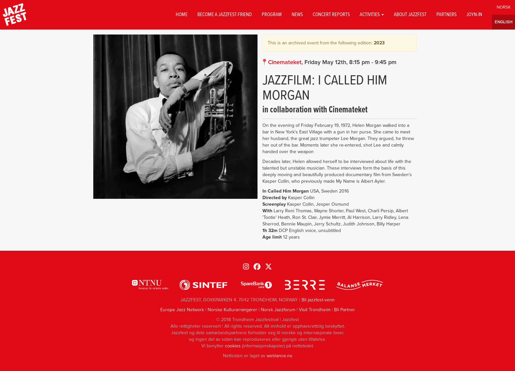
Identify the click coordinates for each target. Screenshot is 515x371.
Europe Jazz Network (182, 310)
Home (182, 15)
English (503, 22)
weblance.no (279, 356)
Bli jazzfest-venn (318, 300)
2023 (379, 43)
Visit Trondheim (314, 310)
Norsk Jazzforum (278, 310)
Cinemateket (285, 62)
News (297, 15)
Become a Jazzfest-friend (224, 15)
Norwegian (503, 7)
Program (272, 15)
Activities (372, 15)
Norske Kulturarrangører (232, 310)
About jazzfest (410, 15)
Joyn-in (474, 15)
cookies (233, 346)
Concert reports (331, 15)
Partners (447, 15)
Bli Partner (344, 310)
